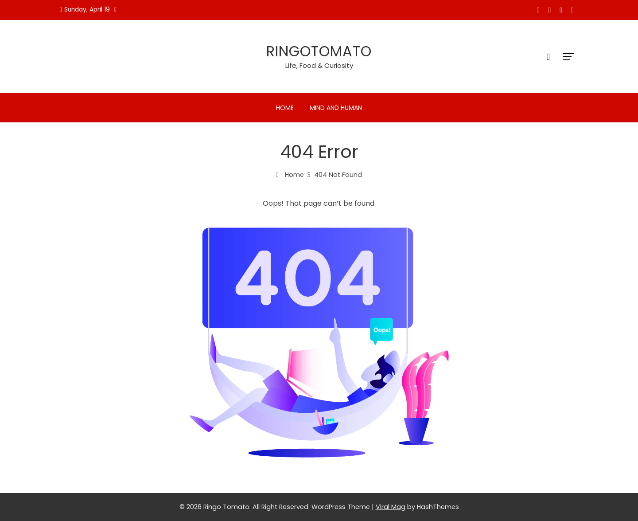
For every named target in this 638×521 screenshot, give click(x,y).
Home (285, 107)
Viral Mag (390, 506)
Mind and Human (336, 107)
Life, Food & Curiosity (319, 65)
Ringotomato (319, 51)
